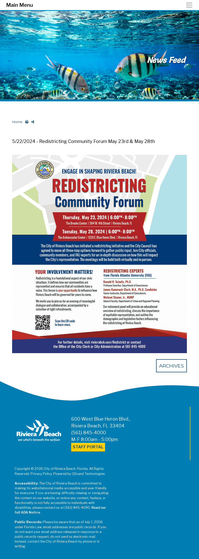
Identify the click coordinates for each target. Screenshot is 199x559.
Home (17, 122)
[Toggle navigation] (190, 5)
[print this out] (26, 122)
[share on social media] (31, 122)
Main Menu (19, 5)
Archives (171, 366)
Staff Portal (88, 447)
